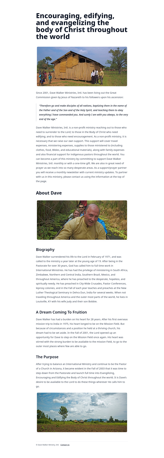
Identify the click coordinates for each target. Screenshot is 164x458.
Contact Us (64, 445)
